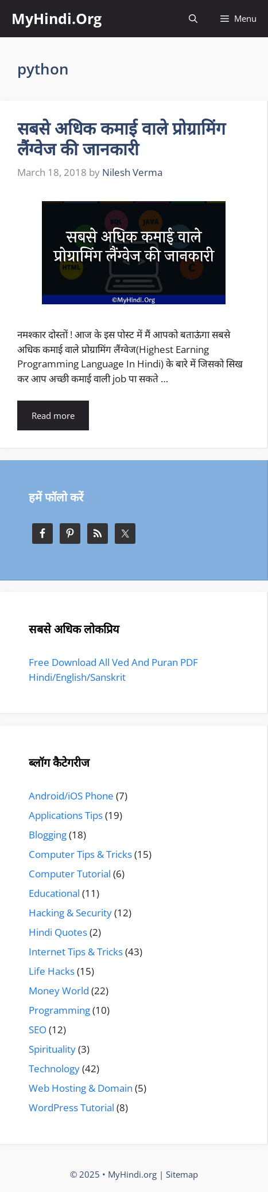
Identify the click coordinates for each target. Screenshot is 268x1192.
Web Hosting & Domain (81, 1088)
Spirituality (52, 1049)
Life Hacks (52, 971)
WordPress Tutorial (71, 1107)
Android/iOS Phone (71, 795)
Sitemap (182, 1174)
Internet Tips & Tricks (76, 951)
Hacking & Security (70, 912)
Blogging (48, 834)
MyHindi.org (132, 1174)
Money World (59, 990)
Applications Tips (66, 815)
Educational (54, 893)
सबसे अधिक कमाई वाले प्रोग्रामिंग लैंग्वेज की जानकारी (121, 138)
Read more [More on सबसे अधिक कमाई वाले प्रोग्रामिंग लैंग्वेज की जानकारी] (53, 415)
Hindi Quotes (58, 932)
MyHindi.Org (56, 18)
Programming (59, 1010)
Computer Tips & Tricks (80, 854)
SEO (37, 1029)
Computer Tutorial (70, 873)
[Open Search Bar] (193, 18)
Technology (54, 1068)
